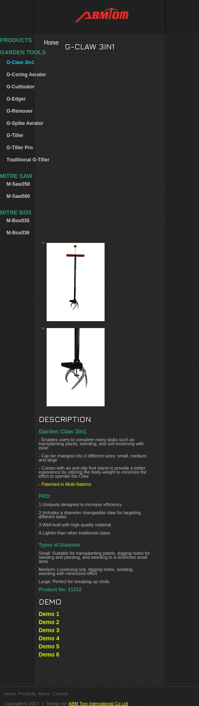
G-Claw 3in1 (20, 62)
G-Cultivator (20, 87)
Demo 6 (49, 654)
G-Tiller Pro (19, 147)
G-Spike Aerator (24, 123)
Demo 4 (49, 638)
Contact (60, 693)
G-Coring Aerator (26, 74)
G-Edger (16, 99)
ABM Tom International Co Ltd (98, 703)
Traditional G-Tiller (27, 160)
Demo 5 (49, 646)
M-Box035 (18, 220)
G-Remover (19, 111)
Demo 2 (49, 622)
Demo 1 (49, 614)
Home (99, 43)
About (44, 693)
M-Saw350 (18, 184)
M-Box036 (18, 233)
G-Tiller (15, 135)
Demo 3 (49, 630)
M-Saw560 (18, 196)
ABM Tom (99, 16)
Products (27, 693)
